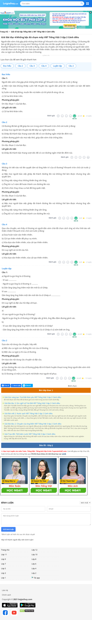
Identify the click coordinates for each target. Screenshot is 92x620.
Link (64, 453)
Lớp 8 (34, 559)
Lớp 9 (3, 559)
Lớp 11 (4, 554)
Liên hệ (5, 590)
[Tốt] (70, 115)
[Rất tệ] (58, 115)
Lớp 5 (3, 568)
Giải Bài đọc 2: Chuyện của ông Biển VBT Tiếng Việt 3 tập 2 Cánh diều (32, 424)
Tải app (36, 577)
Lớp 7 (3, 564)
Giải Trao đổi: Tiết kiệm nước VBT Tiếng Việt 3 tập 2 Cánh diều (29, 434)
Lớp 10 (34, 554)
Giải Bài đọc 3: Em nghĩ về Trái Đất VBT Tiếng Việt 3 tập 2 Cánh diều (32, 403)
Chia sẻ (5, 385)
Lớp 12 (34, 550)
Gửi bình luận (8, 529)
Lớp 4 (34, 568)
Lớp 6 (34, 564)
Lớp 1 (3, 578)
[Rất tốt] (74, 115)
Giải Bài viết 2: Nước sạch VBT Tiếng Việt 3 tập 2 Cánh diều (28, 413)
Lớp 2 (34, 573)
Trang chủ (5, 550)
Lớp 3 (3, 573)
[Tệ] (62, 115)
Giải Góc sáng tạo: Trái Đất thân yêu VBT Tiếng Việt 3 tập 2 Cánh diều (32, 397)
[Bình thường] (66, 115)
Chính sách (6, 595)
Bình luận (16, 385)
